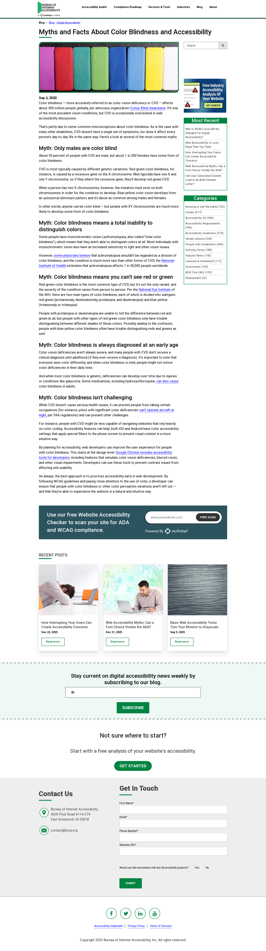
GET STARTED (133, 766)
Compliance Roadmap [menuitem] (127, 7)
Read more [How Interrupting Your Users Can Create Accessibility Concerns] (53, 641)
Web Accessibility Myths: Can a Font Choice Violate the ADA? (205, 168)
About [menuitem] (213, 7)
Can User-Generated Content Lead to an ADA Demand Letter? (203, 180)
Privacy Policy (136, 926)
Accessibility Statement (108, 926)
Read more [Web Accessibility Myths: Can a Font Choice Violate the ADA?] (117, 641)
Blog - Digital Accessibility (64, 22)
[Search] (205, 45)
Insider (193, 212)
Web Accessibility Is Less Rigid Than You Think (202, 144)
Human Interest (198, 238)
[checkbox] (199, 865)
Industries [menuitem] (183, 7)
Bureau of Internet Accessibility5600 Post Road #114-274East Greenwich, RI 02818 (74, 814)
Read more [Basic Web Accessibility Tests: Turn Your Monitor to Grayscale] (182, 641)
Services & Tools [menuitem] (159, 7)
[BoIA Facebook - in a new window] (111, 913)
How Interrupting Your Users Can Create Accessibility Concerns (203, 156)
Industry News (198, 255)
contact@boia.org (64, 830)
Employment (196, 278)
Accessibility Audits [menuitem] (94, 7)
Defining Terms (198, 250)
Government (196, 266)
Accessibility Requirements (202, 225)
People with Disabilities (204, 244)
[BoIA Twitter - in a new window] (125, 913)
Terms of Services (161, 926)
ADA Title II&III (198, 272)
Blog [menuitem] (200, 7)
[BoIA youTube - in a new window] (154, 913)
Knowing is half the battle (205, 206)
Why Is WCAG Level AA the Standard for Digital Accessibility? (202, 133)
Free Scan (208, 517)
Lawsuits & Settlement (203, 261)
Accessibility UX (199, 218)
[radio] (195, 865)
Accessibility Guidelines (204, 233)
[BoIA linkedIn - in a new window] (140, 913)
